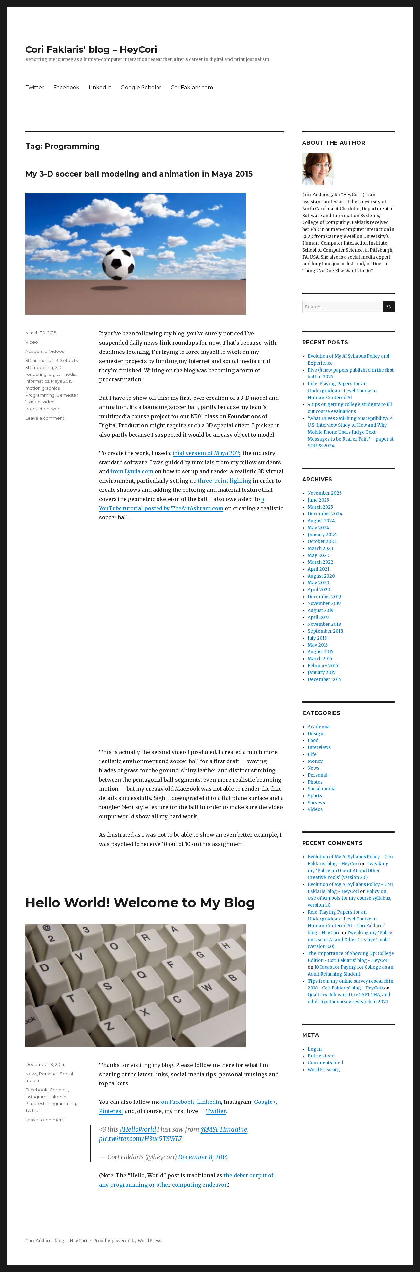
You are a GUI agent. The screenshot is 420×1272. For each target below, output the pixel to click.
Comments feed (325, 1063)
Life (312, 754)
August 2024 (321, 521)
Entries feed (321, 1056)
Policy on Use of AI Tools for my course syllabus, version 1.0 (349, 898)
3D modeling (39, 367)
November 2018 (324, 624)
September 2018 (325, 631)
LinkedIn (100, 87)
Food (313, 740)
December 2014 (324, 679)
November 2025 (325, 493)
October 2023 (322, 541)
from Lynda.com (131, 471)
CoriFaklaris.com (192, 87)
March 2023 (320, 548)
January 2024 (322, 534)
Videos (56, 351)
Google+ (265, 1102)
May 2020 (318, 583)
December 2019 (324, 597)
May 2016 (318, 645)
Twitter (34, 87)
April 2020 (319, 590)
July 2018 (317, 638)
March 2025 (320, 507)
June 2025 (318, 500)
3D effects (67, 360)
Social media (322, 789)
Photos (315, 782)
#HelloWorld (137, 1129)
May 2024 (318, 528)
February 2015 (323, 666)
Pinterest (111, 1111)
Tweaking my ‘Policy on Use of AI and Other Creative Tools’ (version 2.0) (348, 870)
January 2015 (321, 672)
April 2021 (318, 569)
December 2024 (325, 514)
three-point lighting (225, 480)
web (56, 408)
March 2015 (320, 659)
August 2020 (321, 576)
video (35, 401)
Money (315, 761)
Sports (315, 796)
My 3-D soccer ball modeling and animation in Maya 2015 (139, 174)
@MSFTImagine (223, 1129)
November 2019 (324, 603)
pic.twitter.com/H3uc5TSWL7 (140, 1139)
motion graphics (42, 388)
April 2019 (318, 617)
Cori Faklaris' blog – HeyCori (91, 49)
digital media (62, 374)
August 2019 (320, 610)
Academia (36, 351)
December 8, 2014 (203, 1157)
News (31, 1073)
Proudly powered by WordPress (127, 1241)
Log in (315, 1049)
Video (31, 342)
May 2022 (318, 555)
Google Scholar (141, 87)
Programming (40, 395)
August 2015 (320, 652)
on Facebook (177, 1102)
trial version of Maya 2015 (206, 453)
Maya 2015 (61, 381)
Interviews (319, 747)
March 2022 (320, 562)
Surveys (316, 803)
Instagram (35, 1096)
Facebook (66, 87)
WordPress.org (324, 1070)
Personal (48, 1073)
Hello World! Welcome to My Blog (140, 903)
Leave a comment (44, 417)
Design (315, 734)
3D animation (39, 360)
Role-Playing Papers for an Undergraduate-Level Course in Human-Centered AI (342, 390)
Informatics (37, 381)
